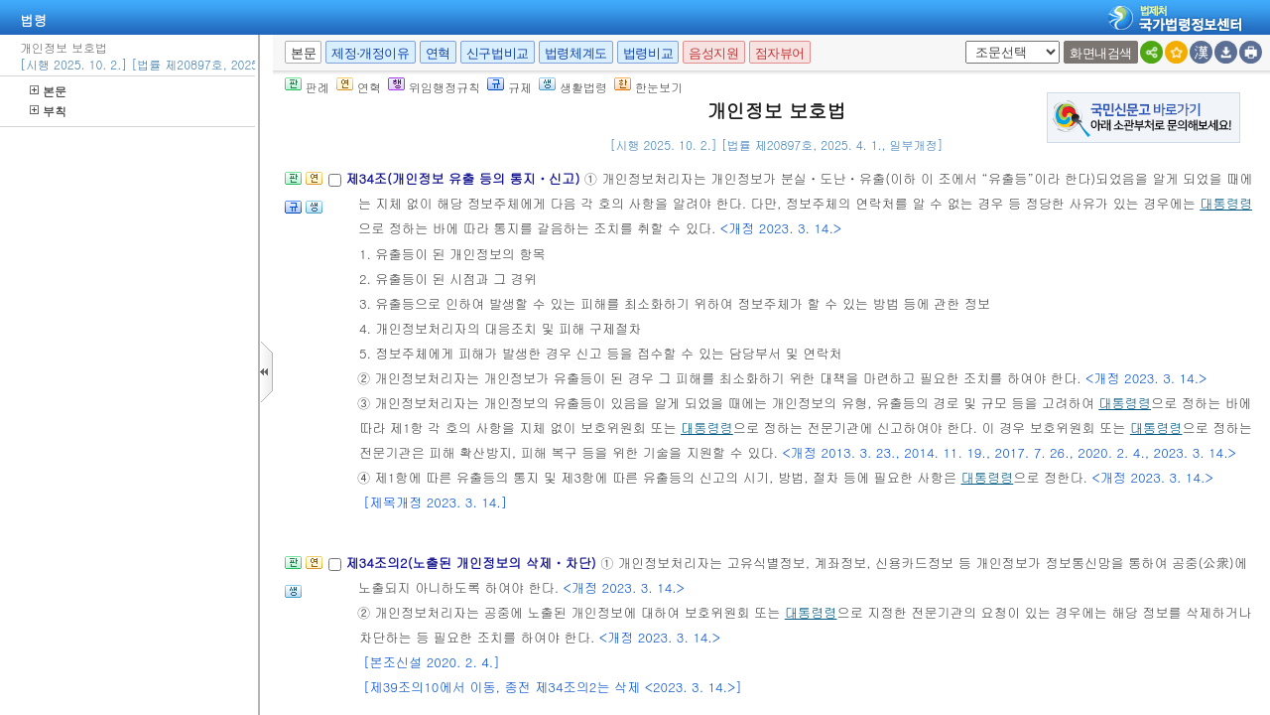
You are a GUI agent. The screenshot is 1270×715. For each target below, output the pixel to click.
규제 (509, 86)
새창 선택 (961, 41)
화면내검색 (1101, 53)
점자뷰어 (780, 53)
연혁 (438, 53)
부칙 (48, 110)
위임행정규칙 (434, 86)
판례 (307, 86)
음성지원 (713, 53)
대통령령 (1226, 203)
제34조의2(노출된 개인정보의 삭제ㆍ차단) (472, 562)
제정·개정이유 (370, 53)
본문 (48, 90)
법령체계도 (576, 53)
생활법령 (573, 86)
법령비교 (648, 53)
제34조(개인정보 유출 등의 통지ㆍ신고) (464, 178)
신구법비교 (497, 53)
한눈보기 (648, 86)
